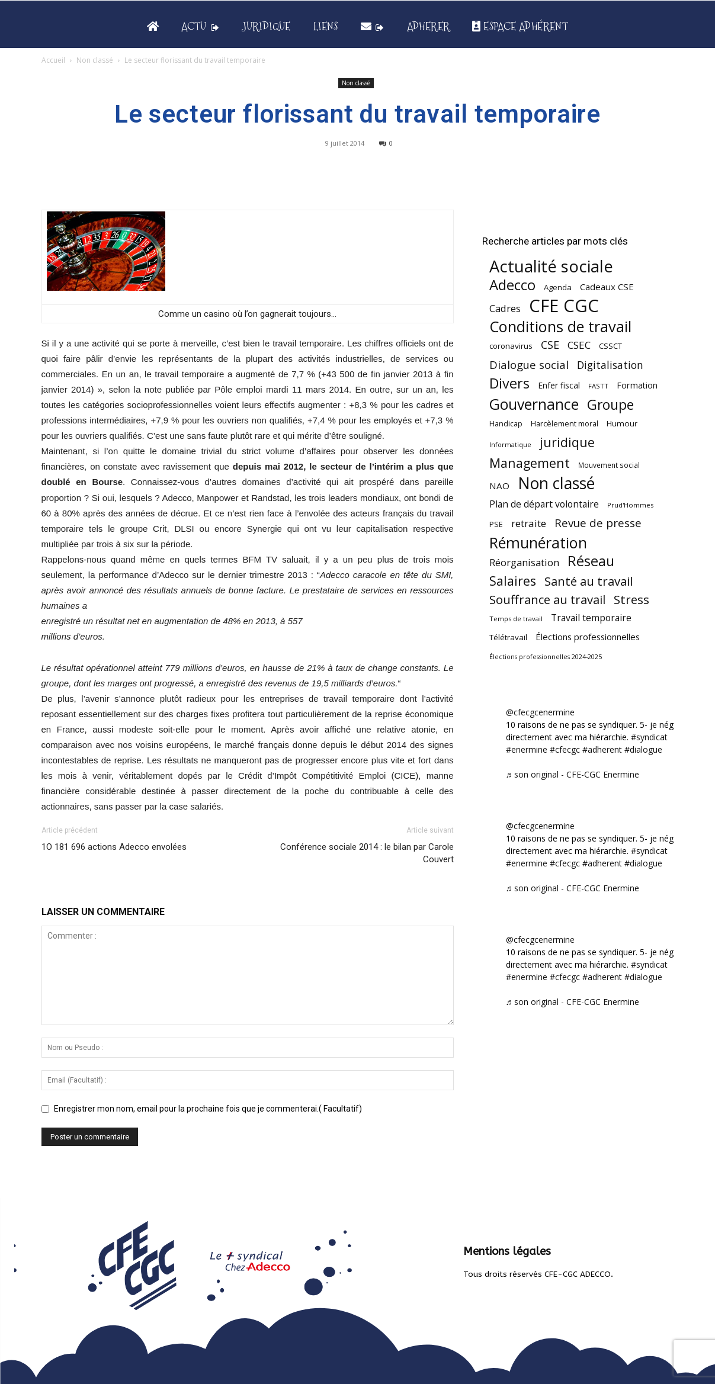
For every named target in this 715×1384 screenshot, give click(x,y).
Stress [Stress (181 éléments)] (631, 599)
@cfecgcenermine (540, 712)
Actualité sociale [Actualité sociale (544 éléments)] (551, 266)
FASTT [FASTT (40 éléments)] (598, 385)
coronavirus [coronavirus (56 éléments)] (511, 346)
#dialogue (643, 749)
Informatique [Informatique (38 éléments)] (510, 444)
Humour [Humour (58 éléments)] (622, 423)
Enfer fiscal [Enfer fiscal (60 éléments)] (559, 385)
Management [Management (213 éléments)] (529, 463)
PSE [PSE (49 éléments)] (496, 524)
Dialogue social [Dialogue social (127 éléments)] (529, 364)
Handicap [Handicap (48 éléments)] (505, 424)
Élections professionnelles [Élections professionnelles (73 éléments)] (588, 637)
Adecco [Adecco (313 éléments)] (512, 284)
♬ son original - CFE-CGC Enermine (573, 774)
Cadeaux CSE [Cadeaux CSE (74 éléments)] (607, 287)
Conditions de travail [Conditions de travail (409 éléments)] (560, 326)
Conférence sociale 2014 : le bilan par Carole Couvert (367, 853)
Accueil (53, 60)
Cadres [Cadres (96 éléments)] (505, 308)
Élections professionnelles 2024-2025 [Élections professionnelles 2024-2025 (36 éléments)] (545, 657)
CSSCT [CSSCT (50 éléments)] (610, 346)
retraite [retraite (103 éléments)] (528, 523)
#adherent (602, 749)
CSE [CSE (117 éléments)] (550, 345)
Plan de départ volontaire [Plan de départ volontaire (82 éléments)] (544, 504)
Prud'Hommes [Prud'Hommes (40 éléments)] (630, 504)
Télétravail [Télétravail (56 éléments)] (508, 637)
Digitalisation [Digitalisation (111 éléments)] (610, 365)
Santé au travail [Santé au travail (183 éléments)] (588, 581)
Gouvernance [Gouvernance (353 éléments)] (534, 404)
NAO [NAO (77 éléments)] (499, 486)
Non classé (94, 60)
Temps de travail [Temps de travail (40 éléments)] (516, 618)
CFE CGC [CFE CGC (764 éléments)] (564, 306)
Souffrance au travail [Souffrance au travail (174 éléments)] (547, 599)
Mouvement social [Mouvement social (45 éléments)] (609, 465)
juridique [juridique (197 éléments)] (567, 442)
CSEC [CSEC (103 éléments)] (579, 345)
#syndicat (649, 737)
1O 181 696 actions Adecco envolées (114, 847)
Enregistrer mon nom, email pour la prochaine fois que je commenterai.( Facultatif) (208, 1108)
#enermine (526, 749)
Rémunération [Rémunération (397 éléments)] (538, 543)
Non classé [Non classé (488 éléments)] (556, 483)
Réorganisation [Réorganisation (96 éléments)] (524, 562)
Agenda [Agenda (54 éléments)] (558, 287)
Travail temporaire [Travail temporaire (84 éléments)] (591, 618)
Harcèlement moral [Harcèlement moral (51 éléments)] (564, 423)
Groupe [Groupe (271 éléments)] (610, 405)
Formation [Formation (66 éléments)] (637, 385)
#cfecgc (565, 749)
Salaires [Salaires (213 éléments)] (512, 580)
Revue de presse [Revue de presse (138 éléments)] (598, 523)
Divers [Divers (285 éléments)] (509, 383)
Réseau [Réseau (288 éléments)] (590, 561)
